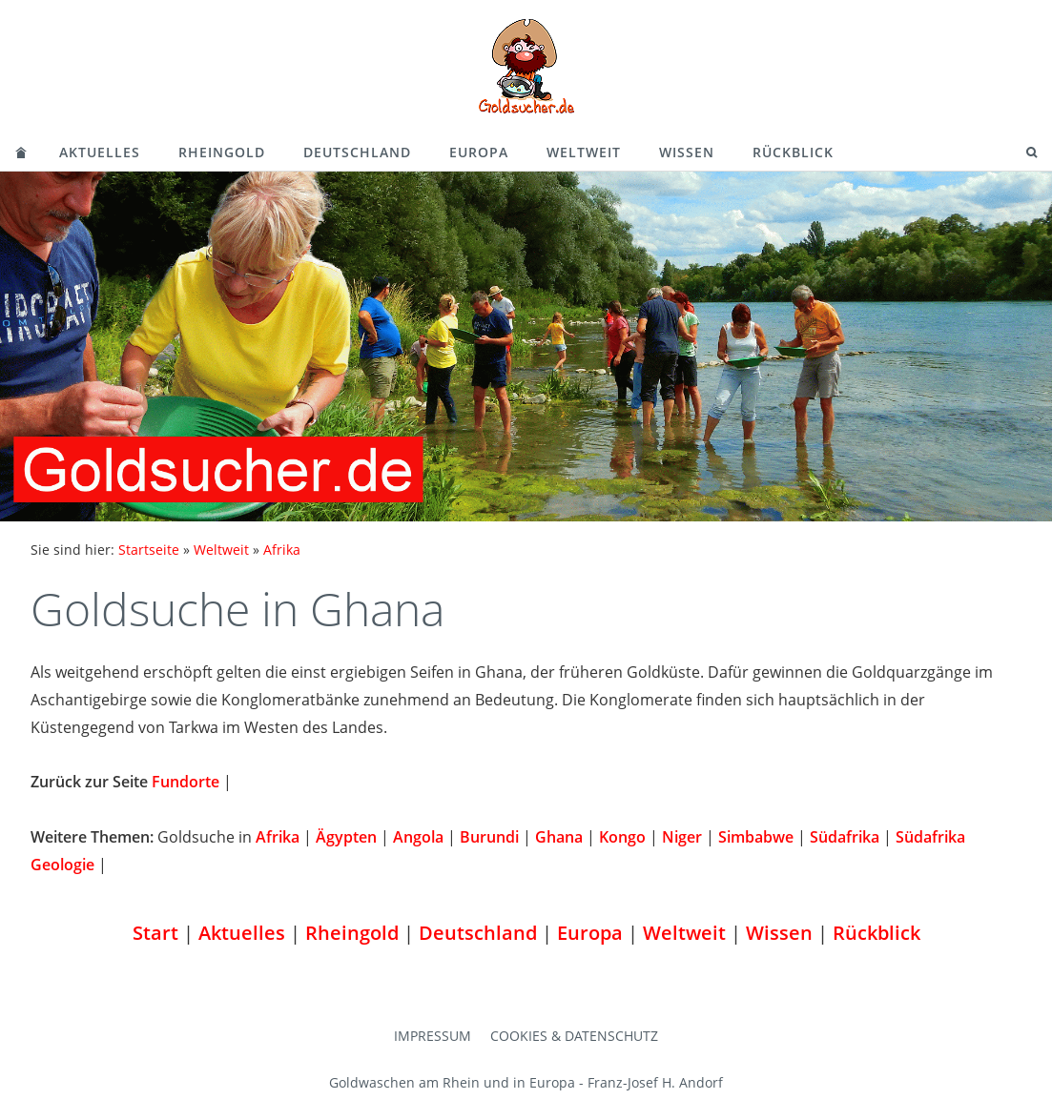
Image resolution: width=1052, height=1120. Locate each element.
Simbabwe (756, 836)
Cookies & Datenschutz (574, 1036)
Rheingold (221, 152)
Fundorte (185, 781)
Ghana (559, 836)
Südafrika (844, 836)
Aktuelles (99, 152)
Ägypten (346, 836)
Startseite (148, 549)
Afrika (281, 549)
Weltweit (584, 152)
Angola (418, 836)
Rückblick (793, 152)
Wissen (686, 152)
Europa (478, 152)
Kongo (622, 836)
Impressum (432, 1036)
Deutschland (357, 152)
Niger (682, 836)
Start (155, 933)
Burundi (489, 836)
